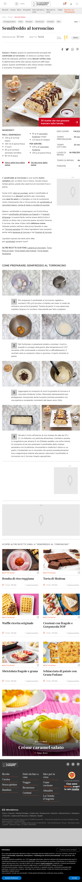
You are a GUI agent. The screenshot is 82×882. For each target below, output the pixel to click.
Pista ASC (7, 816)
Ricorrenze (29, 22)
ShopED (40, 816)
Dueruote (11, 813)
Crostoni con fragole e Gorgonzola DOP (58, 625)
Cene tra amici (40, 22)
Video (60, 10)
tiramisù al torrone (43, 232)
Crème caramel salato (41, 747)
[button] (77, 21)
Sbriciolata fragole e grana (20, 671)
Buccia (67, 786)
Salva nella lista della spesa (15, 163)
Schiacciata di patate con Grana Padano (60, 673)
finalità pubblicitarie (47, 863)
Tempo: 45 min (41, 753)
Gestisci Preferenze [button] (11, 878)
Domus (4, 813)
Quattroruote (34, 813)
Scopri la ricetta (32, 585)
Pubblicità (33, 816)
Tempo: (10, 585)
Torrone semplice (12, 229)
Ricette (5, 10)
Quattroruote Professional (19, 816)
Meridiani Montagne (22, 813)
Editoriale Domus (64, 813)
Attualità (27, 10)
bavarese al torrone (21, 232)
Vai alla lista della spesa (39, 163)
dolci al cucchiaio (20, 193)
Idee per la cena (50, 11)
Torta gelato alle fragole (25, 250)
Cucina (12, 10)
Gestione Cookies (14, 825)
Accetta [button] (74, 878)
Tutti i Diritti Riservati (54, 823)
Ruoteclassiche (45, 813)
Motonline (54, 813)
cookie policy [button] (6, 857)
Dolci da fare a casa (38, 11)
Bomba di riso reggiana (18, 579)
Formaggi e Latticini (9, 22)
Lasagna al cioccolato (36, 247)
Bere (19, 10)
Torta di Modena (54, 579)
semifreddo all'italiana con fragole (24, 214)
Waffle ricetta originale (17, 623)
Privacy (64, 823)
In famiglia (50, 22)
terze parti (32, 859)
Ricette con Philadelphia (69, 11)
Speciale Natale (20, 17)
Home (4, 17)
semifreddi (10, 241)
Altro (58, 22)
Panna (21, 22)
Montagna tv (76, 813)
